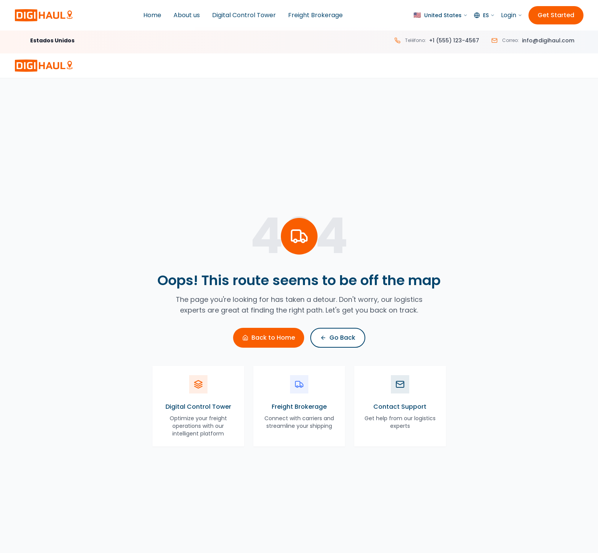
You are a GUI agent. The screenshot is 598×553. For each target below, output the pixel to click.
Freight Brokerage (315, 15)
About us (186, 15)
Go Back (337, 337)
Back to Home (268, 337)
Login (511, 15)
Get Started (556, 15)
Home (152, 15)
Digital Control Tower (244, 15)
